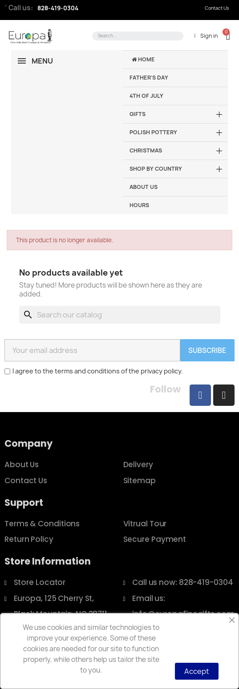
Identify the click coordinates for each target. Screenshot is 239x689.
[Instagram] (224, 395)
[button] (224, 35)
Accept (196, 671)
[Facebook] (200, 395)
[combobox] (136, 36)
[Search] (119, 315)
